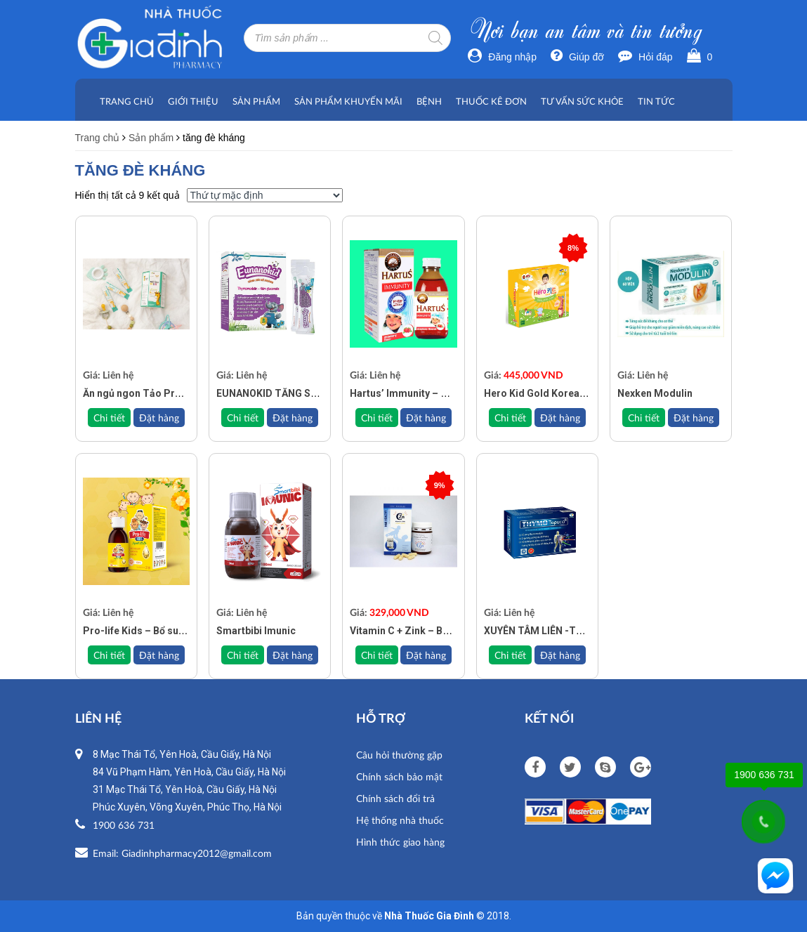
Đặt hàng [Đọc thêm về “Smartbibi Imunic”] (293, 655)
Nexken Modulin (655, 393)
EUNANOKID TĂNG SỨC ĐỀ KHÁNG (295, 393)
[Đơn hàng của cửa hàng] (265, 195)
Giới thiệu (193, 101)
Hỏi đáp (645, 57)
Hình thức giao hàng (400, 842)
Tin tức (656, 101)
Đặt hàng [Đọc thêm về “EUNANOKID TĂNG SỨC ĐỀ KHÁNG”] (293, 418)
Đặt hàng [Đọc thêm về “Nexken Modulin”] (694, 418)
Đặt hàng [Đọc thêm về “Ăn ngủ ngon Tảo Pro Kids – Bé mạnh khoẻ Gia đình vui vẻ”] (159, 418)
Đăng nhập (502, 57)
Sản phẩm (256, 101)
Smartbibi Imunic (256, 630)
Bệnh (429, 101)
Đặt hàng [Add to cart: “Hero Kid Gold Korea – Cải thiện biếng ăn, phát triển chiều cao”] (560, 418)
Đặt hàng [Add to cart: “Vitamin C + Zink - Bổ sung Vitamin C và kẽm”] (426, 655)
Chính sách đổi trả (395, 798)
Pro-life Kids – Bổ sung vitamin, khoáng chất (186, 630)
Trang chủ (127, 101)
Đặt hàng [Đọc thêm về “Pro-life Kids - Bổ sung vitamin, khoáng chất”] (159, 655)
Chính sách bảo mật (399, 776)
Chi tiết (109, 418)
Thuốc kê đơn (491, 101)
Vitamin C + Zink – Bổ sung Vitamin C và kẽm (453, 630)
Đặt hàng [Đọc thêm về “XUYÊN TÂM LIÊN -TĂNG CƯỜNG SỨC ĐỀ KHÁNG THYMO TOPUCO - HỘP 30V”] (560, 655)
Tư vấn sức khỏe (582, 101)
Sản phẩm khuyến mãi (348, 101)
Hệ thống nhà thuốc (400, 820)
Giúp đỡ (577, 57)
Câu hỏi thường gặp (399, 755)
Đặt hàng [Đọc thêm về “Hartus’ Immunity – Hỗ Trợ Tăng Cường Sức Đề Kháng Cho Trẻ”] (426, 418)
